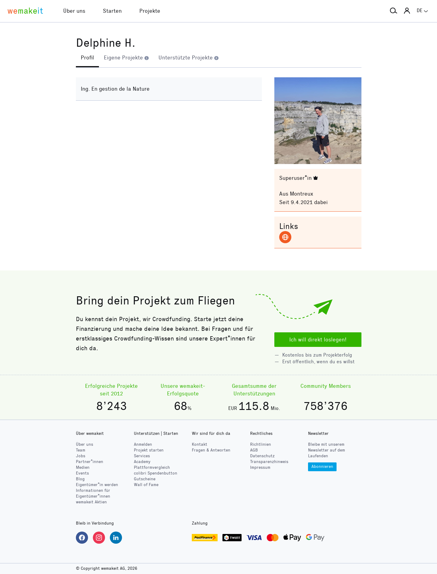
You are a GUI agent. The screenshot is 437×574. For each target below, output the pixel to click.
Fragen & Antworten (211, 450)
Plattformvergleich (152, 467)
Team (80, 450)
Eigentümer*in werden (97, 484)
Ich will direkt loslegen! (318, 339)
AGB (254, 450)
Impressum (260, 467)
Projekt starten (149, 450)
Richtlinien (260, 444)
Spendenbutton (155, 473)
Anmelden (143, 444)
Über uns (84, 444)
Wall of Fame (146, 484)
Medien (83, 467)
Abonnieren (322, 466)
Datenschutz (262, 455)
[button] (393, 10)
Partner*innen (89, 461)
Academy (142, 461)
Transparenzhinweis (269, 461)
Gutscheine (144, 479)
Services (142, 455)
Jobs (80, 455)
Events (82, 473)
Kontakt (199, 444)
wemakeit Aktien (91, 502)
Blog (80, 479)
